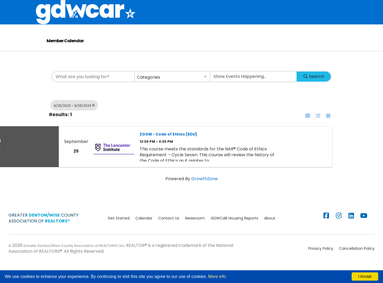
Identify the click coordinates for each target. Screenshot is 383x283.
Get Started (119, 233)
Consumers (157, 32)
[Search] (343, 20)
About (152, 6)
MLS (221, 6)
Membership (180, 6)
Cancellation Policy (356, 264)
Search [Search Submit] (313, 92)
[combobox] (172, 92)
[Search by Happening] (253, 92)
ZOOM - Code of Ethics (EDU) (168, 149)
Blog (182, 32)
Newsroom (195, 233)
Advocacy (309, 19)
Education (280, 6)
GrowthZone (204, 194)
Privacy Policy (320, 264)
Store (207, 6)
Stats (239, 6)
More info (217, 276)
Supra (255, 6)
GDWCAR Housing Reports (234, 233)
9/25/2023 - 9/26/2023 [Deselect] (74, 121)
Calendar (309, 6)
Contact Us (168, 233)
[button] (307, 131)
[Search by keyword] (93, 92)
